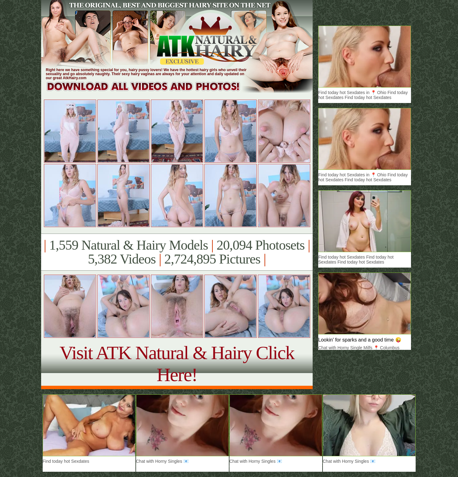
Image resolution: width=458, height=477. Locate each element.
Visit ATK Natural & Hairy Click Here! (176, 363)
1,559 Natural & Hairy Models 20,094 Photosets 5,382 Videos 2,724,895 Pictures (177, 252)
